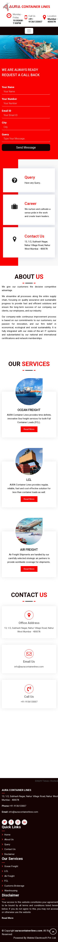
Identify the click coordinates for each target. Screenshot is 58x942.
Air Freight (9, 890)
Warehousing (10, 904)
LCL (6, 885)
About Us (9, 853)
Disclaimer (9, 868)
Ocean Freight (11, 880)
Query (44, 163)
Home (7, 848)
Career (17, 190)
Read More (29, 429)
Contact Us (20, 250)
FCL (6, 894)
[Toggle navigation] (29, 31)
